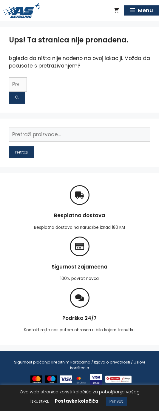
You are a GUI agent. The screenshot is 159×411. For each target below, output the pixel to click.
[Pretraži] (17, 98)
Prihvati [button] (116, 401)
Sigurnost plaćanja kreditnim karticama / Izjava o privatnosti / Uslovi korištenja (79, 365)
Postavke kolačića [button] (76, 401)
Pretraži (21, 152)
